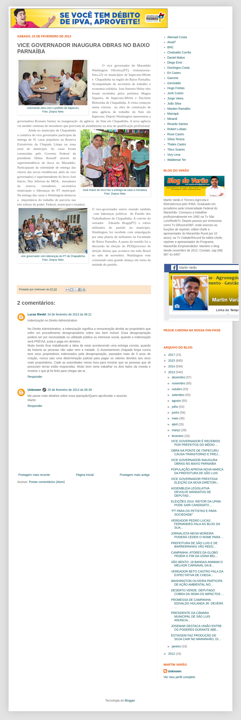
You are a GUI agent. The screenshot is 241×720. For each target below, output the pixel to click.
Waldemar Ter (176, 159)
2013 (172, 372)
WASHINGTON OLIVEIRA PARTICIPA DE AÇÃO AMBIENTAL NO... (196, 582)
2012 (172, 653)
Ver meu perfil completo (179, 677)
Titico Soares (176, 149)
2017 (172, 354)
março (176, 430)
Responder (35, 376)
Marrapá (173, 113)
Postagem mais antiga (135, 474)
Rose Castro (175, 134)
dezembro (179, 377)
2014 (172, 366)
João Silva (174, 103)
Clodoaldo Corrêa (179, 52)
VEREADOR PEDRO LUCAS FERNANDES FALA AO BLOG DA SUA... (195, 524)
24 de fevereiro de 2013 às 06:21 (69, 314)
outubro (177, 389)
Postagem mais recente (34, 474)
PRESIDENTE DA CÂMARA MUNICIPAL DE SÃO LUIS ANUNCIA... (190, 616)
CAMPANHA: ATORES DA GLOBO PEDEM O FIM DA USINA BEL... (194, 554)
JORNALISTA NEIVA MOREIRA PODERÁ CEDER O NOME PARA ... (197, 535)
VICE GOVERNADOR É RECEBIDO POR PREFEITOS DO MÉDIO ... (195, 442)
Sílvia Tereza (176, 139)
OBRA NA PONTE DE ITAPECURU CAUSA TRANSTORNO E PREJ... (195, 452)
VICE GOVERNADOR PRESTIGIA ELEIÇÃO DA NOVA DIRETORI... (195, 480)
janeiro (177, 646)
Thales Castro (176, 144)
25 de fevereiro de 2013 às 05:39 (70, 389)
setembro (178, 395)
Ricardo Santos (177, 124)
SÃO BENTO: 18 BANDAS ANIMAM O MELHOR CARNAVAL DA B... (197, 563)
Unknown (34, 389)
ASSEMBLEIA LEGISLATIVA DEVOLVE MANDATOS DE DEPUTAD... (191, 492)
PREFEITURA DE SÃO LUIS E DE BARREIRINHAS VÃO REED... (194, 544)
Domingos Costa (178, 67)
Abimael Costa (177, 37)
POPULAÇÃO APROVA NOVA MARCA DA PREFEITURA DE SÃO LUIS (197, 471)
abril (175, 424)
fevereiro (178, 436)
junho (176, 412)
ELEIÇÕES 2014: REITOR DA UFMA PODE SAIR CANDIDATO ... (196, 503)
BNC (170, 47)
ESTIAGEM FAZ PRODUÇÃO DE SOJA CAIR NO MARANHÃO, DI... (196, 637)
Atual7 (171, 42)
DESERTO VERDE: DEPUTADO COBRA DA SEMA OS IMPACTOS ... (197, 592)
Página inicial (85, 474)
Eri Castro (174, 73)
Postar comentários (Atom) (47, 482)
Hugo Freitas (176, 88)
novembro (179, 383)
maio (175, 418)
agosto (177, 400)
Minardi (172, 118)
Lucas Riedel (37, 314)
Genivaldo (174, 83)
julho (175, 406)
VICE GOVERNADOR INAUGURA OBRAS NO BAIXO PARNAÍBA (194, 461)
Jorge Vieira (175, 98)
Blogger (130, 700)
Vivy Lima (173, 154)
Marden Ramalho (178, 108)
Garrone (172, 78)
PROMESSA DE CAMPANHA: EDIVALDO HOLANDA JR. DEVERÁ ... (197, 603)
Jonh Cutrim (175, 93)
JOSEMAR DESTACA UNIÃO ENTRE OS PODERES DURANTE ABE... (196, 627)
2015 (172, 360)
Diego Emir (174, 62)
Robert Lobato (177, 129)
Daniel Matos (176, 57)
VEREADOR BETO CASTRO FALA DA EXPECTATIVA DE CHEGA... (197, 573)
